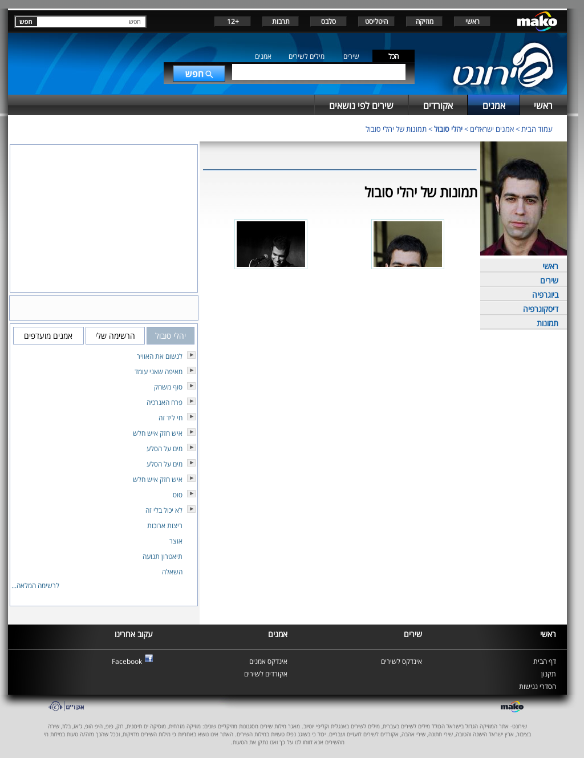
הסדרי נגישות (537, 686)
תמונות (547, 323)
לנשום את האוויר (159, 356)
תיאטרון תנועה (162, 556)
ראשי (472, 21)
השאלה (172, 572)
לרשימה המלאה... (35, 585)
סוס (177, 495)
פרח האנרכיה (164, 402)
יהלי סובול (448, 129)
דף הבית (544, 661)
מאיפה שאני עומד (158, 371)
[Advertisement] (339, 326)
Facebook (127, 661)
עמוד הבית (537, 129)
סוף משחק (168, 387)
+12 (233, 21)
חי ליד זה (170, 418)
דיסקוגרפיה (540, 308)
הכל (393, 56)
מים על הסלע (164, 448)
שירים (351, 56)
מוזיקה (424, 21)
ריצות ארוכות (164, 525)
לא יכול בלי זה (163, 510)
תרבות (281, 21)
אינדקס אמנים (268, 661)
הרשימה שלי (115, 335)
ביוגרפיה (545, 294)
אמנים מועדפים (48, 335)
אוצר (175, 541)
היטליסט (376, 21)
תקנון (548, 674)
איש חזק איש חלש (157, 433)
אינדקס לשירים (401, 661)
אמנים (263, 56)
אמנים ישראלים (492, 129)
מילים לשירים (307, 56)
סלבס (328, 21)
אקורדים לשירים (265, 674)
